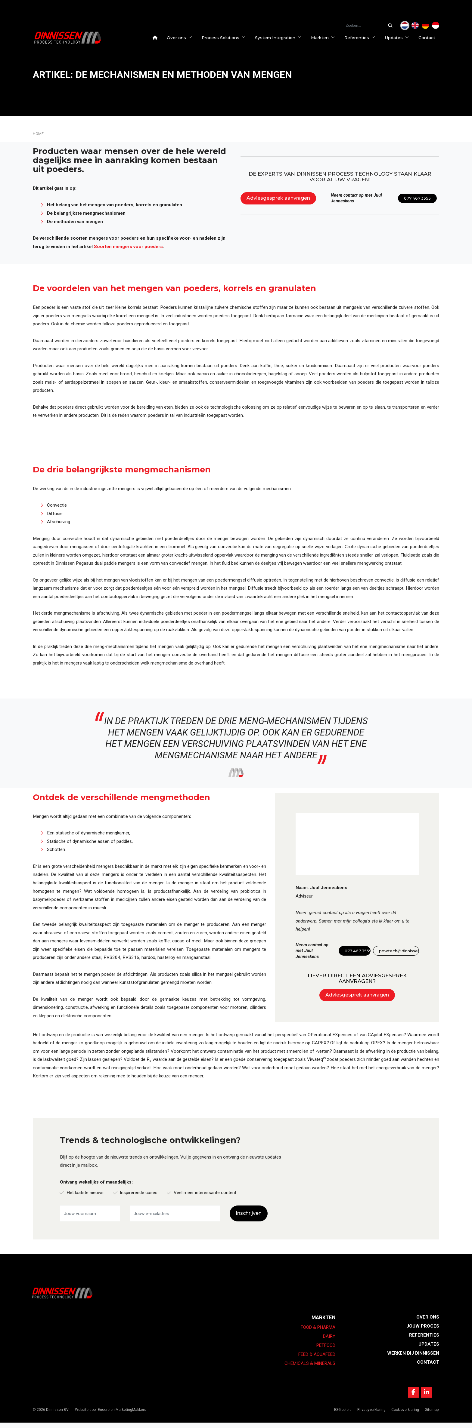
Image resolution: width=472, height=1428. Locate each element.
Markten (327, 37)
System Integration (282, 37)
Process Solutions (227, 37)
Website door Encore (92, 1415)
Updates (401, 37)
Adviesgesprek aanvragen (278, 198)
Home (38, 133)
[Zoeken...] (391, 25)
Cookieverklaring (403, 1415)
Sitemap (429, 1415)
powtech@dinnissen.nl (399, 951)
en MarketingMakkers (128, 1415)
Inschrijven (249, 1213)
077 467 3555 (417, 198)
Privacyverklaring (369, 1415)
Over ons (183, 37)
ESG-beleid (340, 1415)
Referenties (363, 37)
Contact (430, 37)
